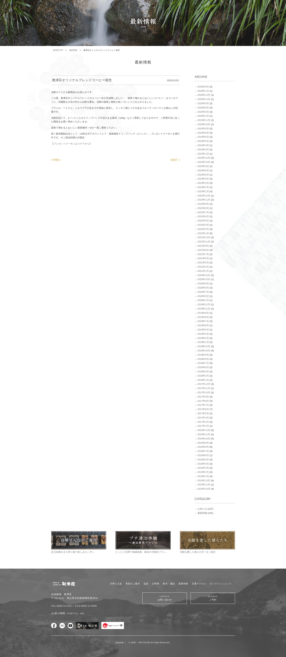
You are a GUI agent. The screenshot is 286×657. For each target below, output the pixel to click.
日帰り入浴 (116, 583)
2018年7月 (203, 363)
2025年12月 (204, 95)
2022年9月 (203, 204)
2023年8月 (203, 170)
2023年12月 (204, 157)
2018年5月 (203, 371)
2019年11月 (204, 308)
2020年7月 (203, 292)
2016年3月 (203, 467)
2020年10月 (204, 279)
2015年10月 (204, 488)
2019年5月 (203, 329)
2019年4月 (203, 333)
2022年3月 (203, 229)
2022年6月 (203, 216)
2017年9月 (203, 396)
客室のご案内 (133, 583)
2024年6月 (203, 136)
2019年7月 (203, 321)
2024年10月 (204, 124)
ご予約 (213, 598)
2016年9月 (203, 442)
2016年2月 (203, 472)
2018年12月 (204, 346)
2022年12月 (204, 195)
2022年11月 (204, 199)
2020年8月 (203, 287)
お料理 (155, 583)
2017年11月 (204, 388)
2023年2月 (203, 187)
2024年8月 (203, 132)
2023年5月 (203, 178)
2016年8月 (203, 446)
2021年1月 (203, 271)
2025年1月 (203, 115)
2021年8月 (203, 250)
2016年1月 (203, 476)
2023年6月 (203, 174)
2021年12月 (204, 237)
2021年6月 (203, 258)
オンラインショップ (220, 583)
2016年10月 (204, 438)
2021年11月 (204, 241)
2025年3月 (203, 111)
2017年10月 (204, 392)
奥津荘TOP (58, 50)
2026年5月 (203, 86)
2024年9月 (203, 128)
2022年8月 (203, 208)
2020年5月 (203, 296)
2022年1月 (203, 233)
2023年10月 (204, 162)
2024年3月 (203, 149)
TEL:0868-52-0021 (62, 605)
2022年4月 (203, 224)
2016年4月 (203, 463)
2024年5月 (203, 141)
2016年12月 (204, 430)
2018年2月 (203, 375)
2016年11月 (204, 434)
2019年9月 (203, 313)
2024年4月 (203, 145)
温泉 (146, 583)
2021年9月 (203, 245)
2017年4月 (203, 417)
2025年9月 (203, 103)
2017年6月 (203, 409)
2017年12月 (204, 384)
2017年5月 (203, 413)
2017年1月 (203, 426)
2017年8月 (203, 401)
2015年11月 (204, 484)
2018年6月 (203, 367)
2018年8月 (203, 359)
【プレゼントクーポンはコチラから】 (71, 143)
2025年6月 (203, 107)
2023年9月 (203, 166)
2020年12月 (204, 275)
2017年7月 (203, 405)
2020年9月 (203, 283)
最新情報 (73, 50)
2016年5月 (203, 459)
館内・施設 (169, 583)
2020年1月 (203, 300)
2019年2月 (203, 338)
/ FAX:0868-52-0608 (85, 605)
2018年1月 (203, 380)
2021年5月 (203, 262)
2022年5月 (203, 220)
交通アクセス (199, 583)
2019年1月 (203, 342)
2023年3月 (203, 183)
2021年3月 (203, 266)
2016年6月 (203, 455)
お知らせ (202, 508)
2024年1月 (203, 153)
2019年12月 (204, 304)
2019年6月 (203, 325)
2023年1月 (203, 191)
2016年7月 (203, 451)
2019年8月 (203, 317)
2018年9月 (203, 354)
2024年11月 (204, 120)
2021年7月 (203, 254)
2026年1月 (203, 90)
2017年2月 (203, 421)
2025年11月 (204, 99)
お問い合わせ (165, 598)
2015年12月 (204, 480)
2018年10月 (204, 350)
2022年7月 (203, 212)
